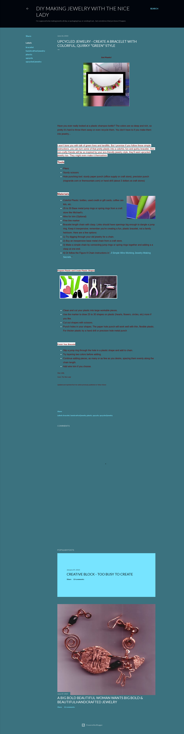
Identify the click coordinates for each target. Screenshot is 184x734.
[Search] (154, 8)
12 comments (69, 707)
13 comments (78, 579)
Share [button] (28, 36)
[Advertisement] (106, 521)
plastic (29, 54)
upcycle (29, 58)
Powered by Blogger (92, 725)
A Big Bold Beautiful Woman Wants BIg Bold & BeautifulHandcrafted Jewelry (100, 700)
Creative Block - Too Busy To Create (100, 574)
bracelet (30, 47)
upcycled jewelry (33, 61)
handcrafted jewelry (35, 51)
